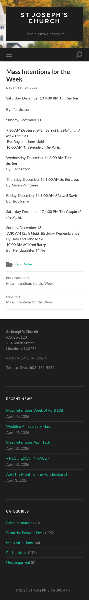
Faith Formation (19, 522)
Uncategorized (18, 562)
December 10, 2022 (21, 87)
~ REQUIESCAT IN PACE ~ (28, 458)
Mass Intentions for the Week (44, 299)
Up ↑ (69, 590)
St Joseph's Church (45, 18)
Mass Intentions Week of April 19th (35, 410)
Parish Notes (23, 264)
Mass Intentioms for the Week (44, 281)
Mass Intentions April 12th (28, 442)
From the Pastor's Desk (25, 532)
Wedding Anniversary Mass (28, 426)
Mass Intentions (19, 542)
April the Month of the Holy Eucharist (36, 474)
